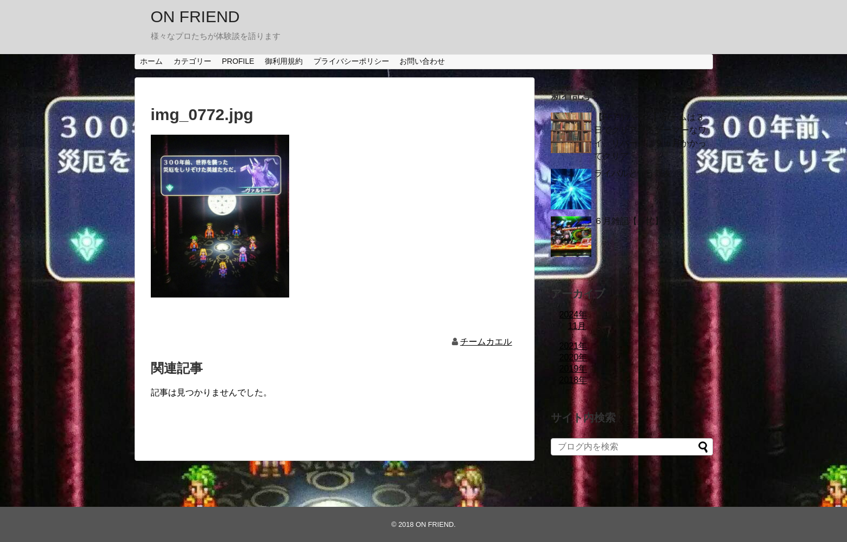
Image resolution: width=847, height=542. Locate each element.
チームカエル (486, 341)
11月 (577, 326)
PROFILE (238, 61)
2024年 (573, 314)
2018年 (573, 380)
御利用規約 (284, 61)
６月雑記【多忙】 (628, 221)
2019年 (573, 368)
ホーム (151, 61)
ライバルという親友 (633, 173)
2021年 (573, 346)
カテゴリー (192, 61)
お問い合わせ (422, 61)
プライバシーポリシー (351, 61)
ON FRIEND (195, 16)
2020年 (573, 357)
